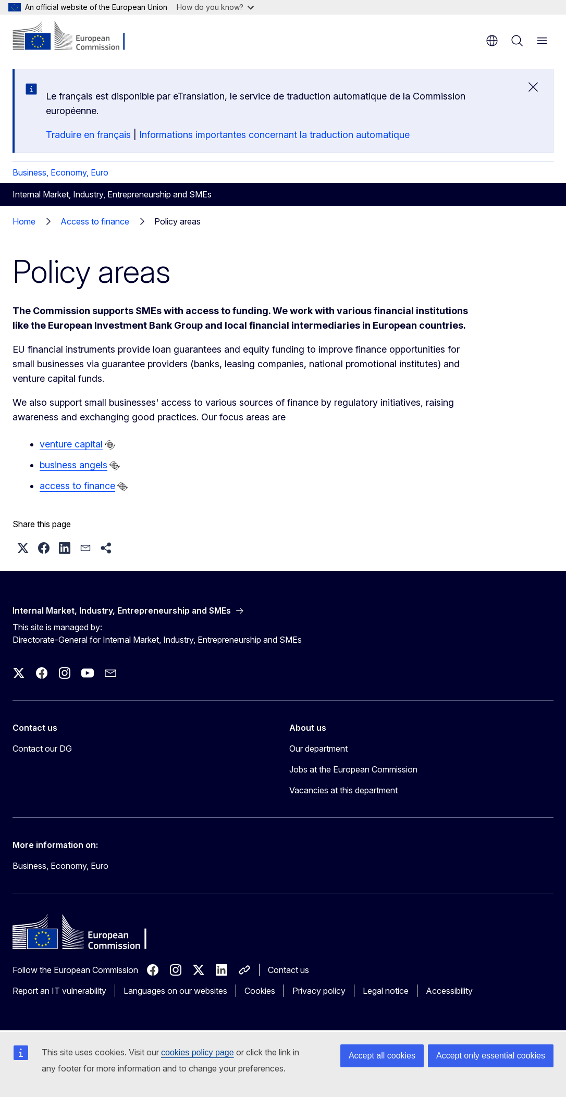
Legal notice (386, 991)
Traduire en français (88, 134)
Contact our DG (42, 748)
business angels (73, 464)
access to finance (77, 485)
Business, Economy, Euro (60, 172)
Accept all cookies (382, 1055)
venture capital (71, 444)
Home (24, 221)
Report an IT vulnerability (59, 991)
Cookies (259, 991)
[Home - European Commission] (76, 36)
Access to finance (94, 221)
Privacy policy (319, 991)
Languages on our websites (175, 991)
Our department (318, 748)
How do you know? (215, 7)
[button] (23, 548)
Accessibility (449, 991)
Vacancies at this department (343, 790)
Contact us (288, 970)
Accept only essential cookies (490, 1055)
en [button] (492, 40)
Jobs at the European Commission (353, 769)
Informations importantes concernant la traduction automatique (274, 134)
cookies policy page (197, 1052)
